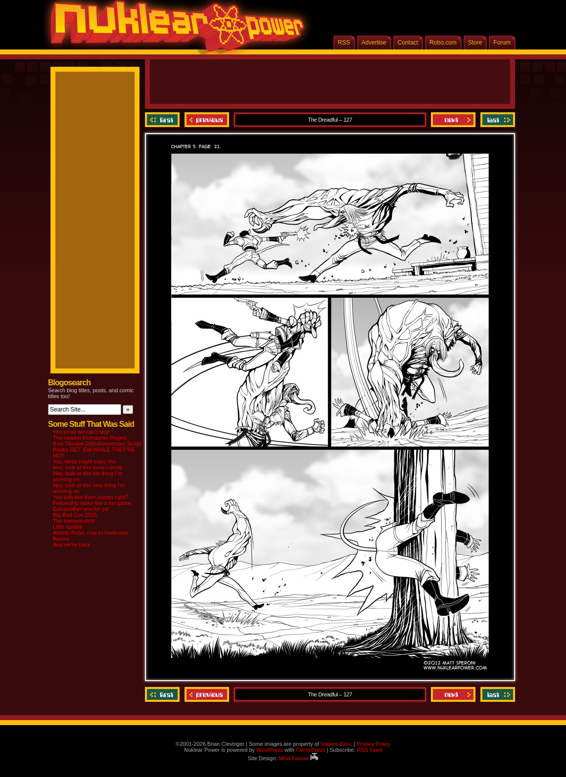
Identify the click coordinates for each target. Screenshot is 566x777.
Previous (207, 119)
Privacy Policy (373, 744)
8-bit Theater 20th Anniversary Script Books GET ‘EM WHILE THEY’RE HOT (97, 449)
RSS (344, 42)
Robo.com (443, 42)
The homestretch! (74, 521)
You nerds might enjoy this (85, 461)
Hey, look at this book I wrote (87, 467)
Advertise (374, 42)
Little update (68, 527)
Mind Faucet (298, 758)
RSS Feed (369, 750)
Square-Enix (336, 744)
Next (453, 119)
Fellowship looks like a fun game (92, 503)
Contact (408, 42)
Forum (502, 42)
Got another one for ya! (81, 509)
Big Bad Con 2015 (75, 515)
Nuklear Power (174, 29)
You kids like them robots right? (90, 497)
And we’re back (71, 545)
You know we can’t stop (81, 432)
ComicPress (310, 750)
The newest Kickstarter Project (90, 438)
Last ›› (496, 119)
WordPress (269, 750)
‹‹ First (163, 119)
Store (475, 42)
